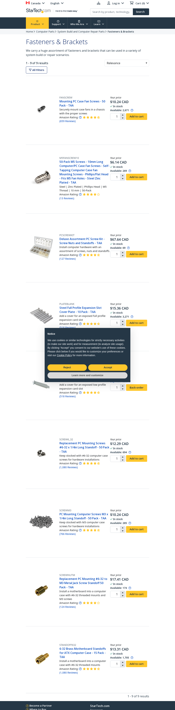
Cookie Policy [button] (64, 355)
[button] (146, 63)
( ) (67, 121)
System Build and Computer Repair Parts (81, 31)
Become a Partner (40, 705)
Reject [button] (67, 367)
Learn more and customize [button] (87, 375)
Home (29, 31)
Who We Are (79, 23)
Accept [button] (108, 367)
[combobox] (126, 63)
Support (58, 23)
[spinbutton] (115, 116)
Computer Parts (45, 31)
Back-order (136, 387)
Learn (99, 23)
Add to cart (137, 116)
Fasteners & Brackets (121, 31)
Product (37, 23)
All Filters (36, 70)
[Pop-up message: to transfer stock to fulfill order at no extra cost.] (132, 110)
